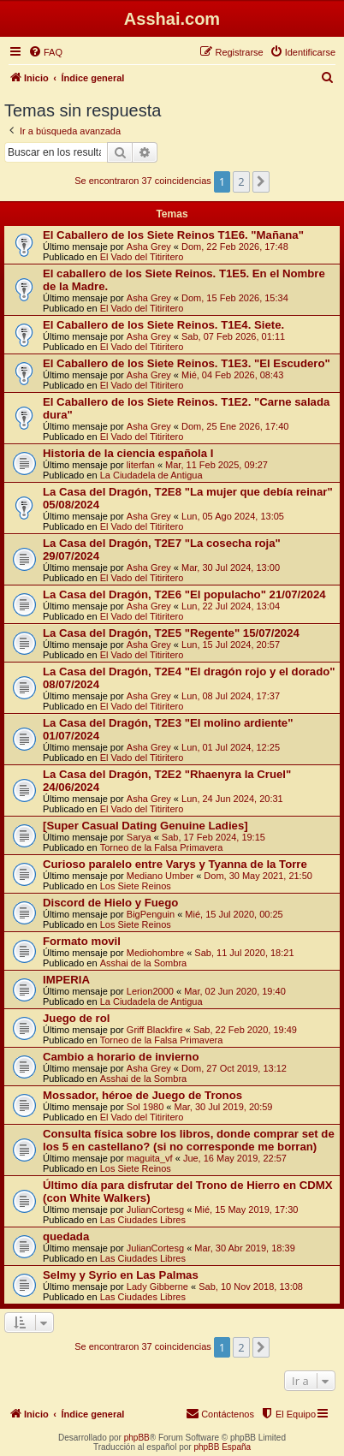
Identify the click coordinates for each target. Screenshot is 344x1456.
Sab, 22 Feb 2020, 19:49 (245, 1030)
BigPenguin (151, 914)
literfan (141, 465)
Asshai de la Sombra (143, 963)
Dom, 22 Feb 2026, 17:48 (234, 246)
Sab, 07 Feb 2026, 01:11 (233, 336)
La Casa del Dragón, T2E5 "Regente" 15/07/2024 (171, 633)
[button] (261, 181)
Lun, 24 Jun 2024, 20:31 (232, 798)
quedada (66, 1236)
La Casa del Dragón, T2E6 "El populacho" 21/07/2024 (184, 594)
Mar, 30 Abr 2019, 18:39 (244, 1248)
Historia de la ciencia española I (128, 453)
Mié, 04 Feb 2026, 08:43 (232, 375)
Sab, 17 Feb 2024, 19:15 (213, 837)
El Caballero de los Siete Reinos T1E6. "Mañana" (173, 235)
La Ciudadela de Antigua (151, 475)
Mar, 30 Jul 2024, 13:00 (230, 567)
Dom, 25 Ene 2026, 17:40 (234, 426)
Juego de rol (76, 1018)
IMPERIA (66, 979)
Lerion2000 (150, 991)
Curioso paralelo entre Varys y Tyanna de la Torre (175, 864)
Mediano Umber (160, 876)
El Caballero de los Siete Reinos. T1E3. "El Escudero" (186, 363)
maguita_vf (150, 1158)
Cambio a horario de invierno (121, 1056)
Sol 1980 (145, 1107)
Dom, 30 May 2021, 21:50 (258, 876)
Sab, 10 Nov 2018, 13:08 (251, 1286)
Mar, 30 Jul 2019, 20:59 (224, 1107)
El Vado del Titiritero (142, 257)
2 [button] (241, 181)
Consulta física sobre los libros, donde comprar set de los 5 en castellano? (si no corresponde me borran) (189, 1140)
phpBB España (222, 1447)
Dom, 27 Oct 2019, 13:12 (234, 1068)
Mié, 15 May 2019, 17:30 (246, 1209)
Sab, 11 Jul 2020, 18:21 (244, 953)
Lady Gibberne (157, 1286)
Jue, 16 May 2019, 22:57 (235, 1158)
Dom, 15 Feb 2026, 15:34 (234, 298)
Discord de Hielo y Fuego (110, 902)
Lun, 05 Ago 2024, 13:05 (232, 516)
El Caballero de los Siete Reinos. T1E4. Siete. (163, 324)
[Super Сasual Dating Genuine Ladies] (145, 825)
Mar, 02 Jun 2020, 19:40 (235, 991)
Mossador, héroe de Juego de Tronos (142, 1095)
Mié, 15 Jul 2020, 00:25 (233, 914)
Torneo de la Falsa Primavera (161, 847)
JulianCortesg (155, 1209)
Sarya (139, 837)
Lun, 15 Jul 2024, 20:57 (230, 644)
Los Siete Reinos (135, 886)
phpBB (137, 1437)
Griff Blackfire (155, 1030)
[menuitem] (45, 52)
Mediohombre (155, 953)
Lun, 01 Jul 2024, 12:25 (230, 747)
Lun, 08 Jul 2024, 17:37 (230, 696)
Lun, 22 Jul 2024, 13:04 (230, 606)
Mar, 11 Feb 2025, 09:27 (216, 465)
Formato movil (82, 941)
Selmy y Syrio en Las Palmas (121, 1275)
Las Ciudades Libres (143, 1220)
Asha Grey (149, 246)
